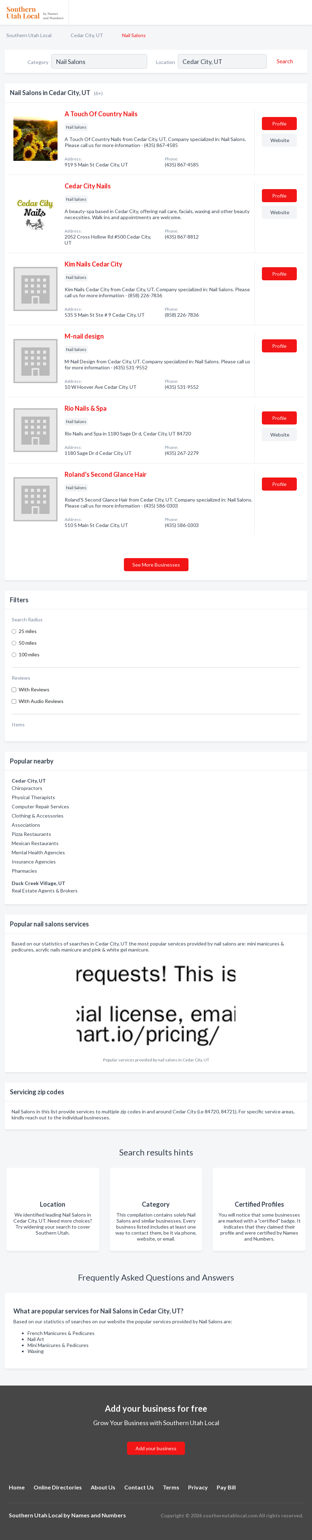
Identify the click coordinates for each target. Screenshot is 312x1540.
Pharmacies (24, 871)
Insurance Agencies (34, 862)
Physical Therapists (33, 797)
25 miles (28, 631)
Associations (26, 825)
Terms (171, 1487)
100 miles (29, 654)
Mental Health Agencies (38, 852)
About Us (103, 1487)
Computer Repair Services (40, 806)
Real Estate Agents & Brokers (45, 891)
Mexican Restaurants (35, 843)
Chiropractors (27, 788)
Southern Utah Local (29, 35)
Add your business (156, 1448)
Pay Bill (226, 1487)
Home (17, 1487)
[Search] (284, 61)
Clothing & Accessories (38, 816)
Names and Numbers (98, 1515)
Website (279, 140)
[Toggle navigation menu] (302, 12)
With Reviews (34, 689)
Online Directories (58, 1487)
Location (165, 62)
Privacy (198, 1487)
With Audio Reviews (41, 701)
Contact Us (139, 1487)
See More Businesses (156, 565)
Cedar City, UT (87, 35)
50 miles (28, 643)
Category (38, 62)
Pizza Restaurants (31, 834)
